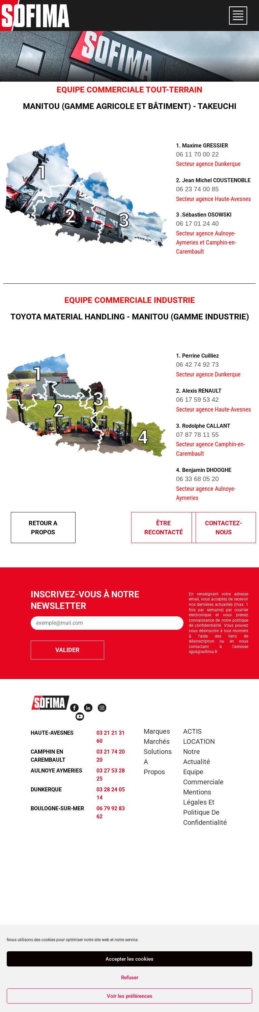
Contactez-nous (223, 527)
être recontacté (163, 527)
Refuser (129, 978)
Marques (157, 731)
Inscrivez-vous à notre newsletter (85, 600)
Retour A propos (43, 527)
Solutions (158, 752)
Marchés (157, 741)
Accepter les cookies (129, 959)
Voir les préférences (129, 996)
